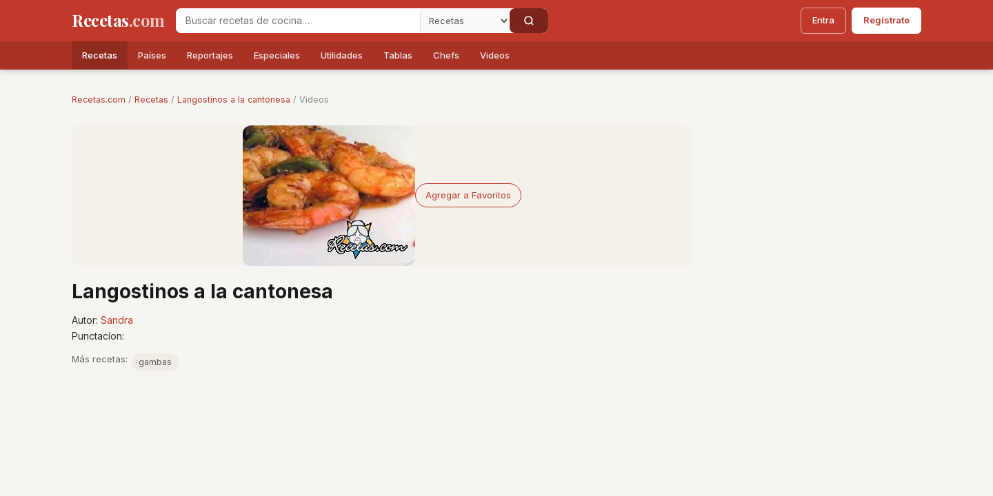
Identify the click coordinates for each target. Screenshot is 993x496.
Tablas (397, 55)
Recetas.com (99, 99)
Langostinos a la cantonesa (233, 99)
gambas (155, 362)
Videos (495, 55)
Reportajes (210, 55)
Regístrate (886, 19)
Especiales (277, 55)
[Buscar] (529, 20)
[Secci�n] (465, 20)
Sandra (117, 320)
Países (152, 55)
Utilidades (342, 55)
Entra (823, 19)
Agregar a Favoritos (468, 194)
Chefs (446, 55)
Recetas (99, 55)
